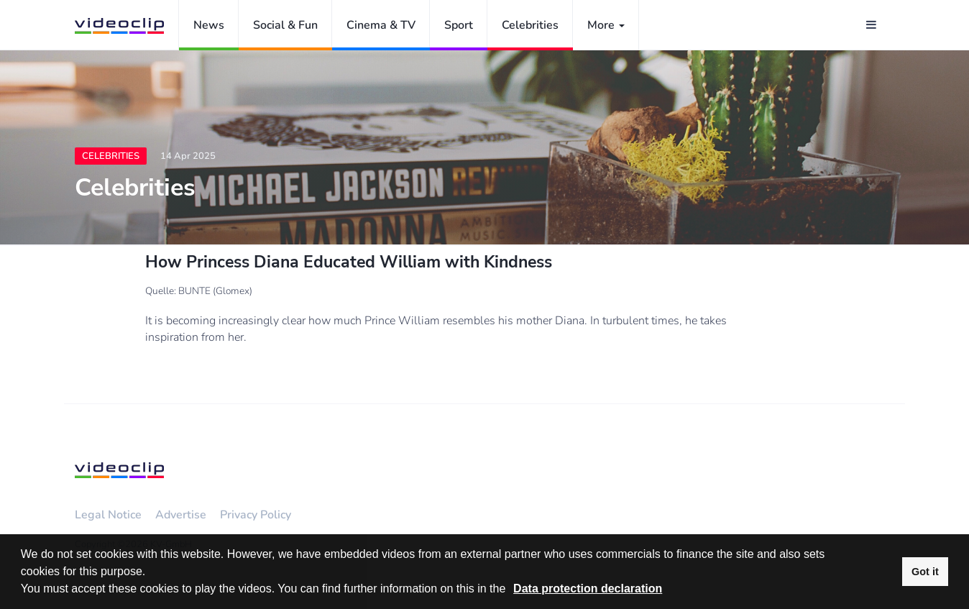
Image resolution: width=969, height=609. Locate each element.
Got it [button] (925, 571)
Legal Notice (108, 515)
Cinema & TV (380, 25)
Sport (458, 25)
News (208, 25)
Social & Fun (285, 25)
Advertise (180, 515)
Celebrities (530, 25)
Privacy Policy (255, 515)
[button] (511, 590)
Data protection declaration (587, 588)
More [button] (606, 25)
